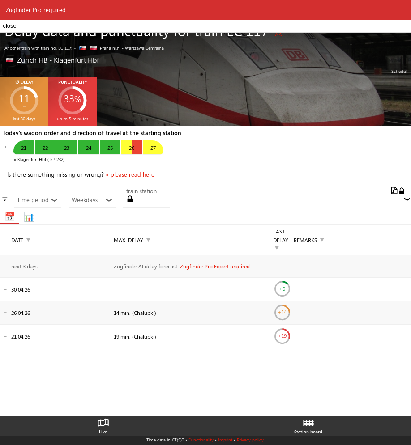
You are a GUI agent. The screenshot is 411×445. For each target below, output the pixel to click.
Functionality (201, 440)
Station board (308, 424)
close (9, 25)
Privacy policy (250, 440)
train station (141, 191)
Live (103, 424)
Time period (37, 200)
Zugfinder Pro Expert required (215, 266)
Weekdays (92, 200)
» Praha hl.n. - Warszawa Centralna (118, 48)
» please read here (130, 174)
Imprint (225, 440)
